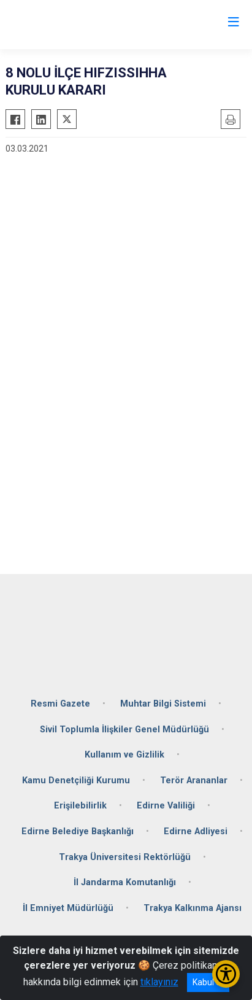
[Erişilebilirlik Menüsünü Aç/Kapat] (226, 974)
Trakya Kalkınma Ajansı (192, 908)
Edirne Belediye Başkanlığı (77, 831)
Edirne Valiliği (166, 805)
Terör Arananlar (193, 780)
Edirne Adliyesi (195, 831)
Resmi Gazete (60, 704)
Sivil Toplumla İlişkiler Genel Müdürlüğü (124, 729)
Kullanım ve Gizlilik (124, 755)
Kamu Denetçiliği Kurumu (76, 780)
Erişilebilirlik (80, 805)
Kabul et (208, 982)
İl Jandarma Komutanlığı (125, 882)
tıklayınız (159, 982)
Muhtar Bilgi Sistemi (163, 704)
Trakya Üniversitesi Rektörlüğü (125, 857)
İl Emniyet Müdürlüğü (68, 908)
